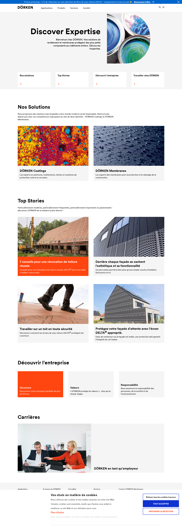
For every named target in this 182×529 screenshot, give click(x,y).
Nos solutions (26, 79)
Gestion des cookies (60, 524)
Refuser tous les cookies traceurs (161, 485)
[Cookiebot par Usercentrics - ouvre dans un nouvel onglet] (16, 524)
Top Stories (63, 79)
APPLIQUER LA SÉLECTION (161, 499)
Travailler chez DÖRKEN (146, 79)
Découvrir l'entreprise (106, 79)
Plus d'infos (57, 500)
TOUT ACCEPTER (161, 492)
